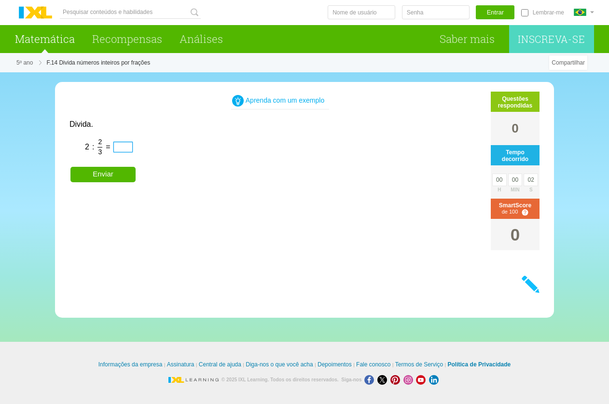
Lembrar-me (548, 12)
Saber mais (467, 39)
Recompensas (127, 39)
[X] (383, 379)
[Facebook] (370, 379)
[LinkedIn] (435, 379)
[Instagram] (409, 379)
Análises (201, 39)
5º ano (24, 62)
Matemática (45, 39)
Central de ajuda (220, 364)
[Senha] (436, 12)
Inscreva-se (551, 39)
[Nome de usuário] (361, 12)
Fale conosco (373, 364)
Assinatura (180, 364)
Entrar (495, 12)
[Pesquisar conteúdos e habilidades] (130, 12)
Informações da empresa (130, 364)
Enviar (103, 174)
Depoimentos (335, 364)
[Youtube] (422, 379)
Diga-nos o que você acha (279, 364)
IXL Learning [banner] (35, 12)
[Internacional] (584, 12)
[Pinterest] (396, 379)
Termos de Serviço (419, 364)
